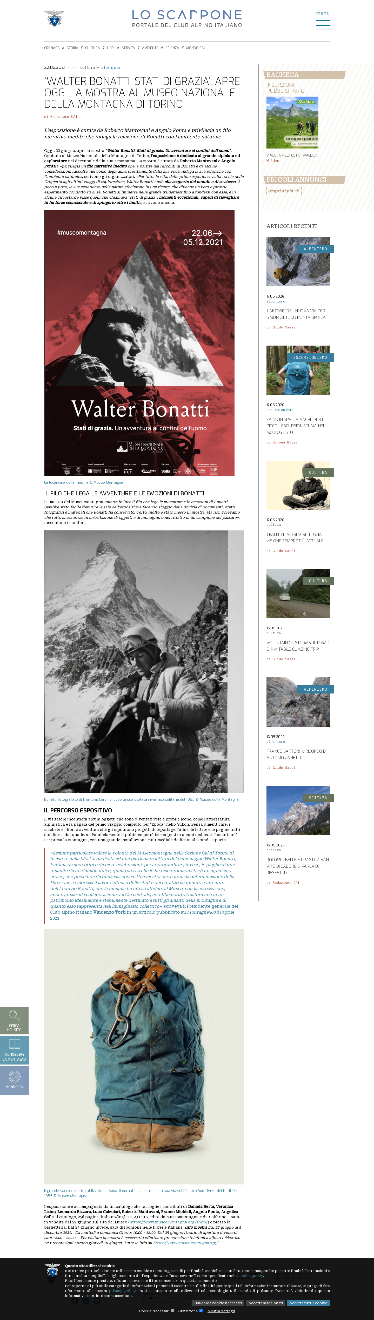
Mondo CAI (195, 48)
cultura (87, 67)
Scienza (172, 48)
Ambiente (150, 48)
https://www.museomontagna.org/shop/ (169, 1222)
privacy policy (153, 1290)
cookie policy (289, 1274)
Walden (272, 161)
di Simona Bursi (282, 443)
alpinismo (110, 67)
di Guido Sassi (281, 328)
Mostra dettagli (223, 1311)
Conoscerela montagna (14, 1050)
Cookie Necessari (152, 1311)
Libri (111, 48)
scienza (273, 850)
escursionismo (279, 410)
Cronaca (52, 48)
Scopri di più (280, 192)
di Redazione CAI (60, 116)
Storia (72, 48)
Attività (128, 48)
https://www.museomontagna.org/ (185, 1243)
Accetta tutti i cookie (307, 1303)
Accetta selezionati (262, 1303)
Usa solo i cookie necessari (211, 1303)
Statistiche (188, 1311)
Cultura (92, 48)
